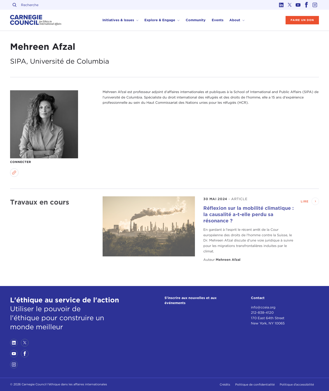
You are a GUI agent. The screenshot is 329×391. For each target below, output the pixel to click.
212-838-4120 (262, 313)
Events (217, 20)
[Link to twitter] (289, 5)
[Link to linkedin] (281, 5)
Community (196, 20)
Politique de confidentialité (255, 384)
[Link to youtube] (298, 5)
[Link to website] (14, 172)
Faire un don (302, 20)
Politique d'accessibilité (297, 384)
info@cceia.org (263, 307)
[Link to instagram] (315, 5)
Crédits (225, 384)
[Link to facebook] (306, 5)
